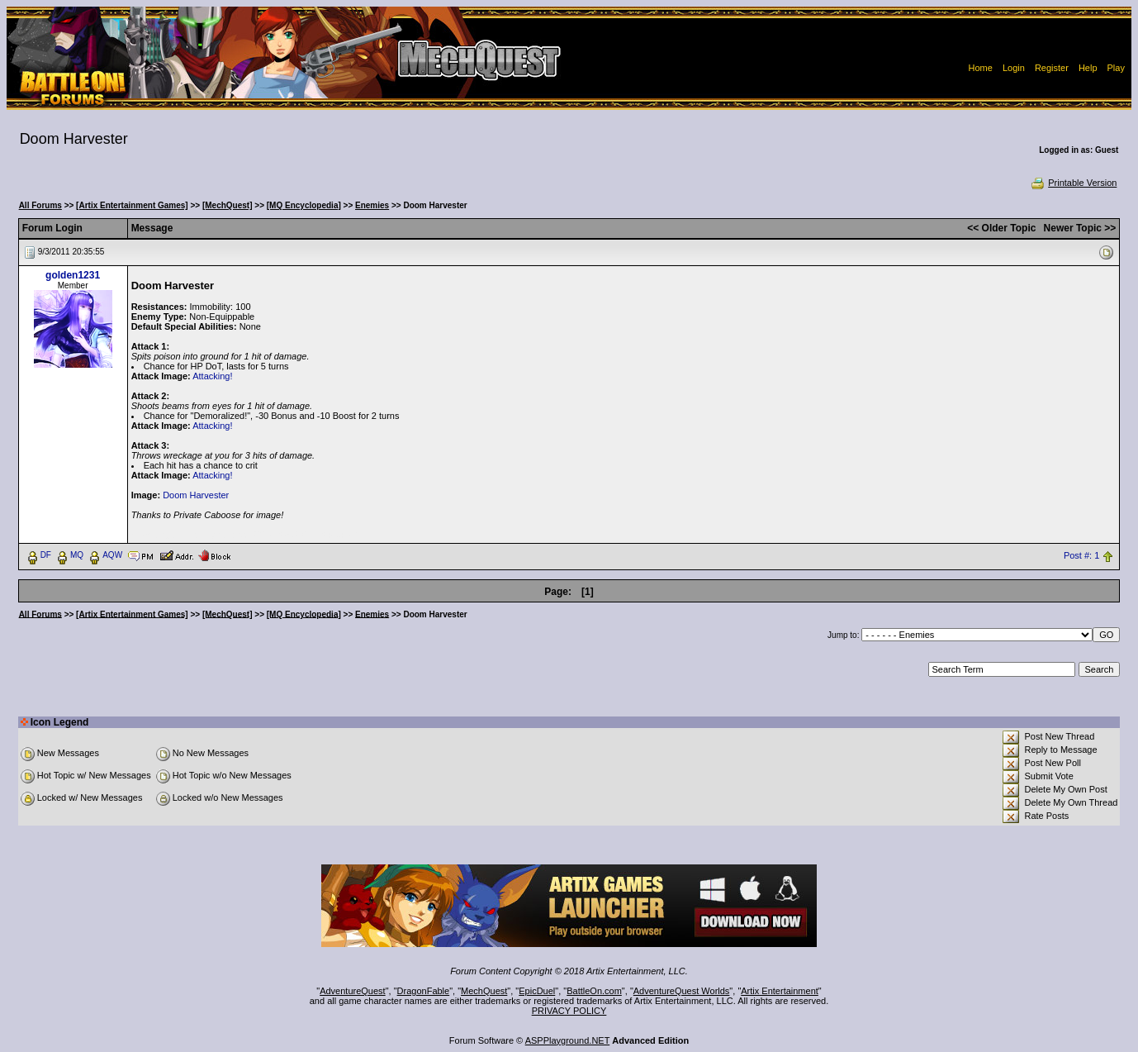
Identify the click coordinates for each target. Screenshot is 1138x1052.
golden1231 (72, 275)
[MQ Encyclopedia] (304, 205)
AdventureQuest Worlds (681, 991)
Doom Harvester (196, 495)
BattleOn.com (594, 991)
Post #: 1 (1081, 555)
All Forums (40, 205)
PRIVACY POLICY (569, 1011)
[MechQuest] (227, 205)
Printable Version (1073, 183)
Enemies (372, 205)
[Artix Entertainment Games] (132, 205)
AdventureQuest (353, 991)
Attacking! (212, 376)
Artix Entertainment (779, 991)
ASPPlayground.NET (567, 1040)
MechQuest (484, 991)
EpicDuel (537, 991)
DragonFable (423, 991)
